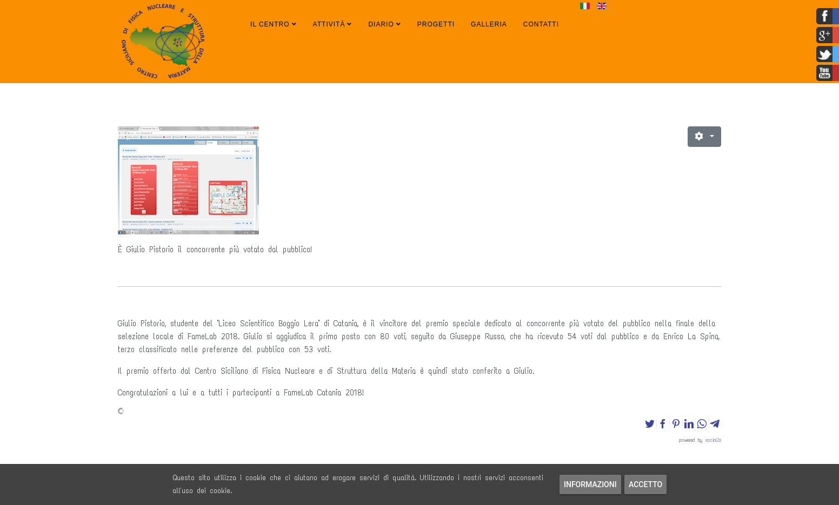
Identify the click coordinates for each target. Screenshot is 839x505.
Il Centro (270, 24)
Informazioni (590, 484)
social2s (713, 440)
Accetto (645, 484)
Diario (381, 24)
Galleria (489, 24)
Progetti (436, 24)
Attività (329, 24)
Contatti (541, 24)
